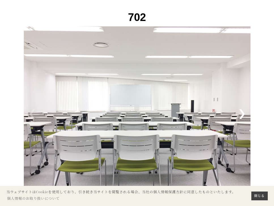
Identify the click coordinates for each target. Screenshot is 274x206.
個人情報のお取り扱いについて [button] (33, 198)
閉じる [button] (259, 196)
